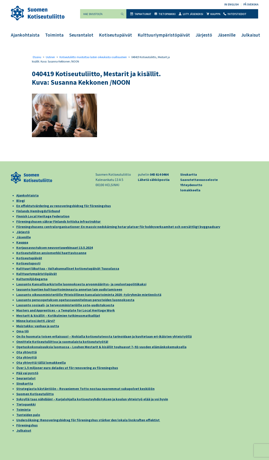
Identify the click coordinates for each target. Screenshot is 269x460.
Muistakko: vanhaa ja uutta (37, 326)
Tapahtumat (140, 14)
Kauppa (213, 14)
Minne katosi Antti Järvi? (35, 320)
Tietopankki (165, 14)
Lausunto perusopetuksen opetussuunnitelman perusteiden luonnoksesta (75, 300)
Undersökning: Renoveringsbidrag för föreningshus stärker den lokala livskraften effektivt (88, 420)
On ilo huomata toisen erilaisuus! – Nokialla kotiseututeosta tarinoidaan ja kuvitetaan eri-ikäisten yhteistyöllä (104, 336)
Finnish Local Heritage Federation (42, 216)
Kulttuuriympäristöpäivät (164, 35)
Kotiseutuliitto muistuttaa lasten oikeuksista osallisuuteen (93, 57)
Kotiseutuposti (28, 263)
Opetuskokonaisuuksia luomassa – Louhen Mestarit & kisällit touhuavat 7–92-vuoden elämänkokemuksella (101, 347)
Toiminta (54, 35)
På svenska (250, 4)
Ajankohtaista (25, 35)
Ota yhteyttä (26, 352)
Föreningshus (27, 425)
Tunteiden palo (28, 415)
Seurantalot (81, 35)
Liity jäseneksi (191, 14)
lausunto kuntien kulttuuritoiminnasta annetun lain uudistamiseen (69, 289)
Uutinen (50, 57)
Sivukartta (188, 174)
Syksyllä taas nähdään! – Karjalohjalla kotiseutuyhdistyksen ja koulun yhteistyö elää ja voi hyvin (92, 399)
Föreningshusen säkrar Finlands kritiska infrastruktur (58, 221)
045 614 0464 (159, 174)
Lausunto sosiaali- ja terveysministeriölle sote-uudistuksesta (65, 305)
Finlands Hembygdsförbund (38, 211)
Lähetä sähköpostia (154, 179)
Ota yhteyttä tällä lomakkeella (41, 362)
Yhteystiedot (234, 14)
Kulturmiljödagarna (32, 279)
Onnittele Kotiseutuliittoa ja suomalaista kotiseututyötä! (62, 341)
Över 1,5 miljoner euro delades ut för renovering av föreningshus (67, 368)
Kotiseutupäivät (115, 35)
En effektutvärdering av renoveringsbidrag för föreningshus (63, 206)
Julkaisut (250, 35)
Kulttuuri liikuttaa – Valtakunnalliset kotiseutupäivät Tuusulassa (67, 268)
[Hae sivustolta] (99, 14)
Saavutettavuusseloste (199, 179)
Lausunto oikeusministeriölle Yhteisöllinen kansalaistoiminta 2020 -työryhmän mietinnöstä (88, 294)
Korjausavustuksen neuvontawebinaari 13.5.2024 (54, 247)
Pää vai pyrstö (27, 373)
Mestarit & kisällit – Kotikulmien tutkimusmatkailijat (58, 315)
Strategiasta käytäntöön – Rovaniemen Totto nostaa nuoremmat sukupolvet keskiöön (85, 388)
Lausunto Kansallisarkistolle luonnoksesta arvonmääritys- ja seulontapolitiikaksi (81, 284)
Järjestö (204, 35)
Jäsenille (227, 35)
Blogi (20, 200)
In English (231, 4)
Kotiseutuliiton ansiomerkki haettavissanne (51, 253)
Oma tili (22, 331)
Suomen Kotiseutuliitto (35, 394)
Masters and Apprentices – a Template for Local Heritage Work (65, 310)
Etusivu (37, 57)
